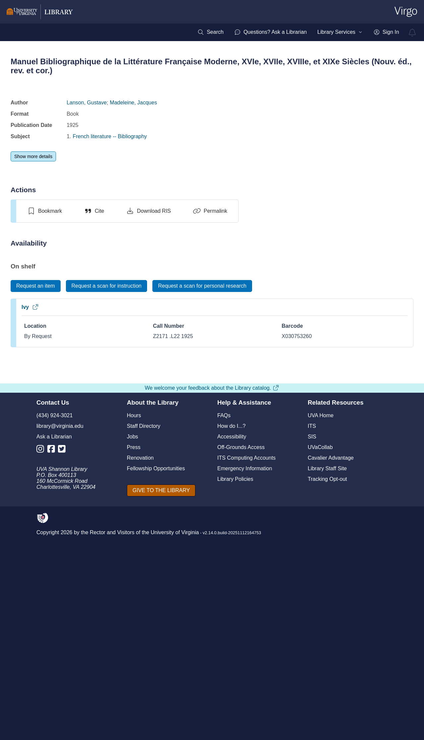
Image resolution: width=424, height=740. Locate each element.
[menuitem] (210, 32)
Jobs (132, 649)
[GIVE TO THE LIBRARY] (161, 703)
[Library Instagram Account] (41, 663)
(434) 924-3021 (54, 628)
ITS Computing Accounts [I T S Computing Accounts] (246, 670)
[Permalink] (210, 211)
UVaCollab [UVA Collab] (320, 660)
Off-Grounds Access (241, 660)
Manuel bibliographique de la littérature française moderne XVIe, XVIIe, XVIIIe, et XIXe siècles (144, 484)
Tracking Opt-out (327, 692)
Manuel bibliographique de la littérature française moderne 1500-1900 (280, 481)
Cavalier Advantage (331, 670)
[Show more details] (33, 156)
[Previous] (26, 561)
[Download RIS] (148, 211)
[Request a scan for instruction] (106, 286)
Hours (134, 628)
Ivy (30, 307)
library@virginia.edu (59, 639)
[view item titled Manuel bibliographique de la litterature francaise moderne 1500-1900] (348, 413)
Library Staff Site (327, 681)
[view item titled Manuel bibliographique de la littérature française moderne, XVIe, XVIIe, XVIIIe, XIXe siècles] (75, 413)
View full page (211, 551)
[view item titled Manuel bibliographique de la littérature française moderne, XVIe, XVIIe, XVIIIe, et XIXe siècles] (212, 413)
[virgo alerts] (412, 32)
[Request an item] (36, 286)
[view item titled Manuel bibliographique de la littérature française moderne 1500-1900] (280, 413)
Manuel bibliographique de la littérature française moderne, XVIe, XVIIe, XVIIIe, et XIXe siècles (211, 484)
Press (133, 660)
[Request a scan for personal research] (202, 286)
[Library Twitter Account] (63, 663)
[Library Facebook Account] (52, 663)
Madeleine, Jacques (133, 102)
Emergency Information (244, 681)
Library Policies (235, 692)
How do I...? (231, 639)
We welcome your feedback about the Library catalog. (212, 600)
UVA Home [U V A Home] (321, 628)
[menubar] (298, 32)
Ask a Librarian (54, 649)
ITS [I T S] (312, 639)
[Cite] (94, 211)
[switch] (45, 211)
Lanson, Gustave (87, 102)
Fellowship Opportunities (156, 681)
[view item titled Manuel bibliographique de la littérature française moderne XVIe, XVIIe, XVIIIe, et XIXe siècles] (144, 413)
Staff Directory (143, 639)
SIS (312, 649)
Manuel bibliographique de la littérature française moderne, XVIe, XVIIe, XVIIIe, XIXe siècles (75, 484)
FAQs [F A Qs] (224, 628)
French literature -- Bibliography (110, 136)
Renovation (140, 670)
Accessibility (231, 649)
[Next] (402, 561)
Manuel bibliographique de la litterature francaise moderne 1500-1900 (348, 481)
